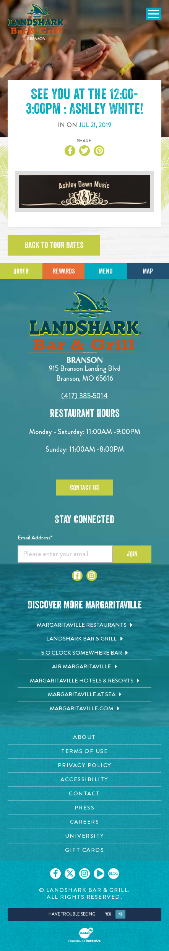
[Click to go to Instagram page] (91, 575)
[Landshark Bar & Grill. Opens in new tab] (84, 639)
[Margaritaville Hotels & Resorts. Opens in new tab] (84, 681)
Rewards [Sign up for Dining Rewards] (64, 271)
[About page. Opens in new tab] (84, 737)
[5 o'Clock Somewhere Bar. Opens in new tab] (84, 653)
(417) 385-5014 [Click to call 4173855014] (84, 396)
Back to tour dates (53, 245)
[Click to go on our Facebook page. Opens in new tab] (55, 873)
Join (132, 553)
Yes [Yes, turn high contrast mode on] (108, 914)
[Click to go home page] (36, 22)
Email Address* (35, 537)
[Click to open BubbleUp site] (84, 935)
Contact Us (84, 487)
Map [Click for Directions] (148, 271)
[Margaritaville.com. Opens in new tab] (84, 709)
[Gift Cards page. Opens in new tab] (84, 850)
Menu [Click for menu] (105, 271)
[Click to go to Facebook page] (77, 575)
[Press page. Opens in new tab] (84, 807)
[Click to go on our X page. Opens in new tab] (70, 873)
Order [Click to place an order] (21, 271)
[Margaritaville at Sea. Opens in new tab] (84, 695)
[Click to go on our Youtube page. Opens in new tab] (99, 873)
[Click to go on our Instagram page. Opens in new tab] (84, 873)
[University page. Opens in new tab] (84, 836)
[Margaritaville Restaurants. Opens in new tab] (84, 625)
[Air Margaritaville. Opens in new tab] (84, 667)
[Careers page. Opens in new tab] (84, 822)
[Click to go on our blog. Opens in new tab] (113, 873)
